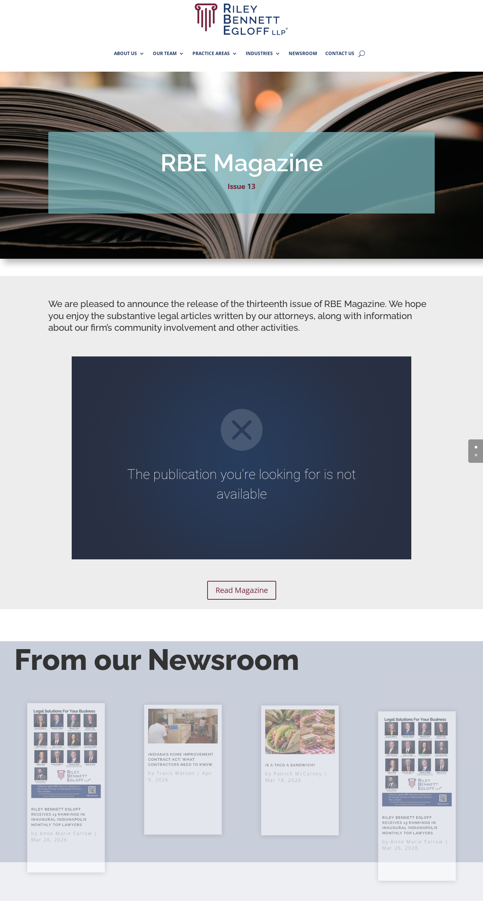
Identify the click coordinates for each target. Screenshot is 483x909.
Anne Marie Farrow (66, 820)
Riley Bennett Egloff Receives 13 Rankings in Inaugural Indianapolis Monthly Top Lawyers (411, 817)
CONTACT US (339, 53)
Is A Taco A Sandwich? (292, 766)
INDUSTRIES (259, 53)
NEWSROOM (303, 53)
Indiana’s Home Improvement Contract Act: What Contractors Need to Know (182, 762)
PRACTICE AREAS (211, 53)
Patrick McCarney (298, 772)
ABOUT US (125, 53)
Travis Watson (178, 772)
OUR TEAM (165, 53)
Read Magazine (241, 590)
